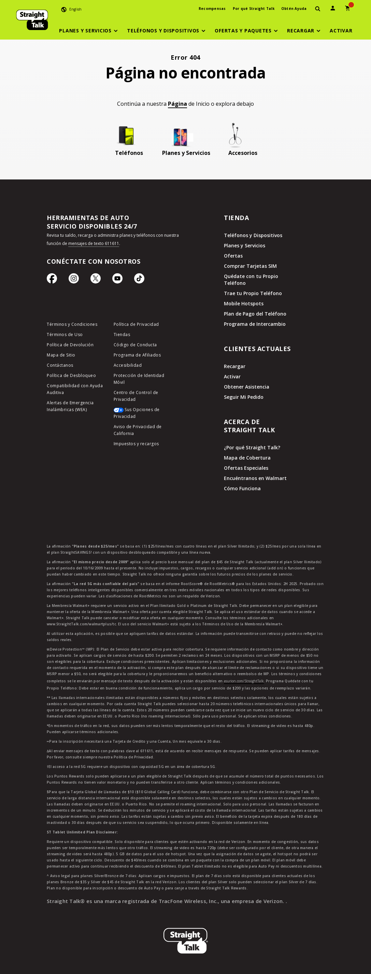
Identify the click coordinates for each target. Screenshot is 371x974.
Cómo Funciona (242, 488)
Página (177, 103)
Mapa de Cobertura (247, 457)
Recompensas (212, 8)
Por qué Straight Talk (253, 8)
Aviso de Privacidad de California (138, 430)
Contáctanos (60, 365)
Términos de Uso (65, 334)
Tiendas (122, 334)
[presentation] (318, 9)
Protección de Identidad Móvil (139, 379)
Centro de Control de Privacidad (136, 396)
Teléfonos (129, 153)
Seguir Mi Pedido (243, 397)
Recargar (234, 366)
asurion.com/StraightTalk (244, 681)
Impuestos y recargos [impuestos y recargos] (136, 444)
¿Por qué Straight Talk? (252, 447)
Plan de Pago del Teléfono (255, 313)
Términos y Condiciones (72, 324)
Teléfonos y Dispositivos (253, 235)
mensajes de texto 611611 (93, 243)
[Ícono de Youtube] (117, 280)
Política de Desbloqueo (71, 375)
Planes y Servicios (186, 153)
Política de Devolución (70, 345)
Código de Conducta (135, 345)
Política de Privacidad (136, 324)
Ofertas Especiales (246, 468)
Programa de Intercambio (255, 324)
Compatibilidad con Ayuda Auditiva (75, 389)
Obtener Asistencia (246, 386)
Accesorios (242, 153)
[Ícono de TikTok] (139, 280)
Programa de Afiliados (137, 355)
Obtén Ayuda (294, 8)
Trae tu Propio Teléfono (253, 293)
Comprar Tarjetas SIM (250, 266)
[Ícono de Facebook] (52, 280)
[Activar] (341, 30)
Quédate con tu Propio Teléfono (251, 279)
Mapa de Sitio (61, 355)
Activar (232, 376)
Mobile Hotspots (243, 303)
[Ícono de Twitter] (95, 280)
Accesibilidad (128, 365)
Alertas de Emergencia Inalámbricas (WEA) (70, 406)
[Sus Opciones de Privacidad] (142, 414)
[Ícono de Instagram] (74, 280)
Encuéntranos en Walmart (255, 478)
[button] (89, 30)
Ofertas (233, 255)
